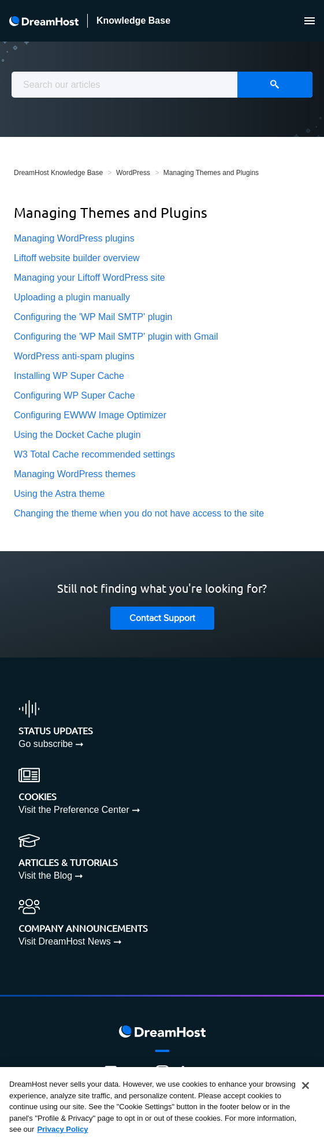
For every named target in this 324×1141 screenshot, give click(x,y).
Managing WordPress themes (74, 474)
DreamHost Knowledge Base (58, 173)
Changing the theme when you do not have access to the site (139, 513)
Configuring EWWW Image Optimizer (90, 415)
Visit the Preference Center (73, 810)
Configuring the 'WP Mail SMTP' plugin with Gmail (116, 336)
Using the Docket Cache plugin (77, 435)
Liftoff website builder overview (77, 258)
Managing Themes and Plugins (211, 173)
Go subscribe (45, 744)
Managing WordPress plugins (74, 238)
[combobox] (162, 85)
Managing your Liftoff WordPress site (89, 278)
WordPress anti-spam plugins (74, 356)
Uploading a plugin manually (72, 297)
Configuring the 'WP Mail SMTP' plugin (93, 317)
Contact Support (162, 618)
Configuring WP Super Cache (74, 395)
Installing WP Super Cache (69, 376)
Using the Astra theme (59, 494)
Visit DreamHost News (64, 941)
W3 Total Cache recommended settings (94, 454)
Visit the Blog (45, 875)
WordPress (133, 173)
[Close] (305, 1085)
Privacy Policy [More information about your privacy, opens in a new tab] (62, 1129)
